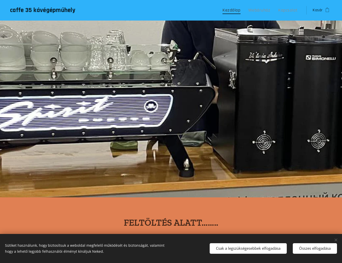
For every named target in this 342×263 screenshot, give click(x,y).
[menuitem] (238, 10)
